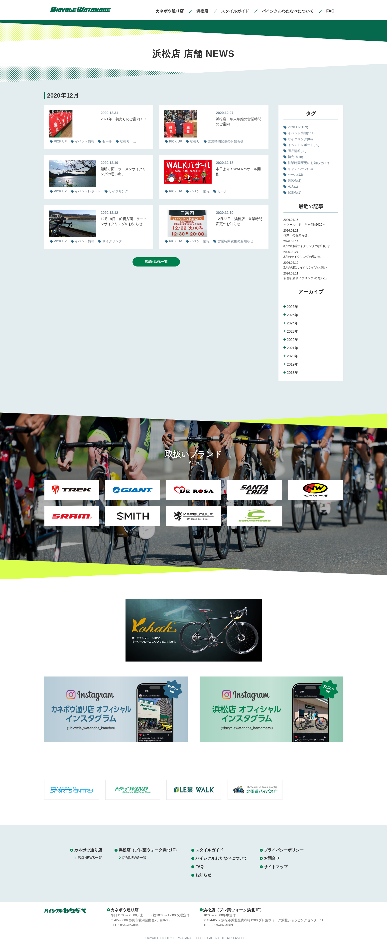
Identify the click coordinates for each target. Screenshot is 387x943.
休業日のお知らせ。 (296, 235)
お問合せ (272, 858)
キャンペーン (300, 169)
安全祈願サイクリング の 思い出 (305, 278)
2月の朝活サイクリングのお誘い (305, 267)
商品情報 (297, 151)
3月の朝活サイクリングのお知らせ (306, 246)
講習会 (294, 180)
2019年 (292, 364)
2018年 (292, 373)
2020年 (292, 356)
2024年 (292, 323)
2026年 (292, 307)
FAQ (199, 867)
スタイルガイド (209, 850)
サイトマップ (276, 867)
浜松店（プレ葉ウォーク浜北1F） (149, 850)
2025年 (292, 315)
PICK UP (298, 127)
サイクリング (300, 139)
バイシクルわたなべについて (221, 858)
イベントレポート (303, 145)
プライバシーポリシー (284, 850)
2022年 (292, 340)
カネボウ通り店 (88, 850)
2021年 (292, 348)
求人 (293, 186)
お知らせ (203, 875)
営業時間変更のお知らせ (308, 163)
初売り (295, 157)
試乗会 (294, 192)
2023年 (292, 331)
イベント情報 (301, 133)
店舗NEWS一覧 (156, 262)
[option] (71, 506)
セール (295, 174)
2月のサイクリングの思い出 (302, 257)
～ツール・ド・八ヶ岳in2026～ (304, 224)
